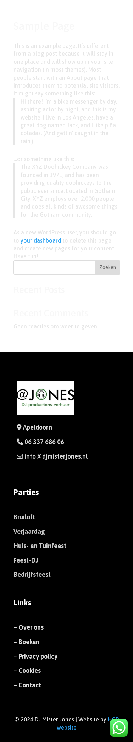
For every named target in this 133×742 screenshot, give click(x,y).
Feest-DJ (25, 560)
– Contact (27, 685)
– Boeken (26, 642)
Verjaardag (29, 531)
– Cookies (27, 670)
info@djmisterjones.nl (55, 456)
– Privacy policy (35, 656)
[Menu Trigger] (116, 15)
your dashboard (41, 240)
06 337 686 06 (44, 441)
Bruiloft (24, 517)
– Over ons (28, 627)
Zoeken (107, 267)
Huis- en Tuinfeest (39, 545)
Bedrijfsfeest (32, 574)
